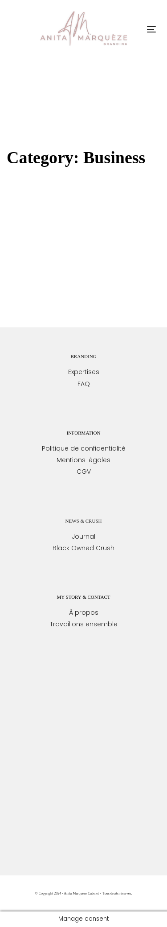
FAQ (83, 383)
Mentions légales (83, 459)
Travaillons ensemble (84, 624)
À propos (83, 612)
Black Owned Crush (83, 548)
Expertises (83, 371)
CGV (84, 471)
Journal (83, 536)
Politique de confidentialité (84, 448)
